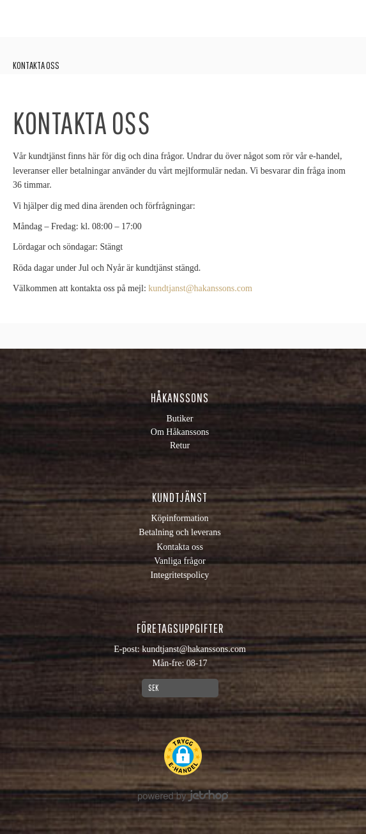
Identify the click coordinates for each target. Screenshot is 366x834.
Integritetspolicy (180, 575)
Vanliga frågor (179, 561)
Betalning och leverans (179, 532)
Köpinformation (179, 518)
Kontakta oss (36, 65)
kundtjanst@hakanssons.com (200, 288)
